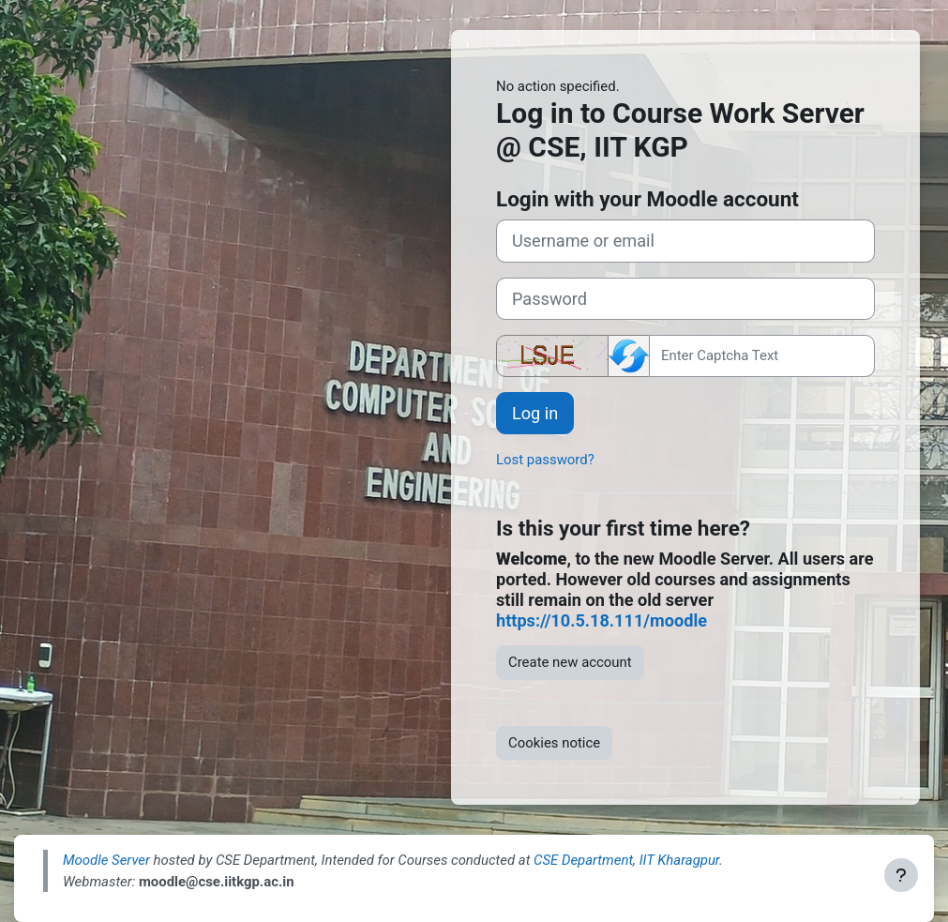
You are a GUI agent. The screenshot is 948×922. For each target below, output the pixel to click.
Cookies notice (554, 742)
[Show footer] (901, 875)
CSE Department (583, 860)
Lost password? (545, 459)
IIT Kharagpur (679, 860)
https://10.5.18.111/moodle (601, 620)
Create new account (570, 662)
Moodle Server (106, 860)
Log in (535, 413)
